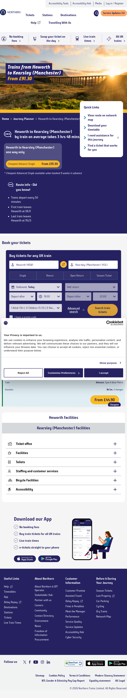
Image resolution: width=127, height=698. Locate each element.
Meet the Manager (75, 615)
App (6, 600)
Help (6, 590)
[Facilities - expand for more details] (63, 456)
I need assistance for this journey (101, 137)
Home (5, 119)
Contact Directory (44, 619)
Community (41, 614)
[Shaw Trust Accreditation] (73, 667)
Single (23, 275)
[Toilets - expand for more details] (63, 465)
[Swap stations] (63, 264)
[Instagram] (42, 666)
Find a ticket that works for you (102, 148)
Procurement (42, 643)
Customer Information (72, 584)
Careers (39, 609)
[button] (96, 13)
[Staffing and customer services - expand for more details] (63, 475)
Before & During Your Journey (106, 584)
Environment (41, 624)
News (38, 629)
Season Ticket (104, 275)
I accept (103, 372)
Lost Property (103, 599)
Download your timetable (97, 127)
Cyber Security (73, 640)
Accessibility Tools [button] (58, 3)
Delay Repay (11, 605)
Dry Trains (101, 615)
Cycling (100, 609)
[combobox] (34, 265)
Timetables (10, 595)
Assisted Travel (73, 599)
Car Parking (102, 604)
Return (50, 275)
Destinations (10, 610)
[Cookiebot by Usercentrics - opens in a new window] (108, 322)
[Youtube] (35, 666)
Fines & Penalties (74, 609)
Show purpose (108, 362)
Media (98, 3)
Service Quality (73, 625)
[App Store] (95, 667)
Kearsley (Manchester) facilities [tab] (63, 431)
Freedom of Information (41, 636)
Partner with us (43, 603)
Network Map (103, 620)
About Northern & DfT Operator (46, 592)
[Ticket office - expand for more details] (63, 447)
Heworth (22, 131)
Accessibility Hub (82, 3)
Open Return (77, 275)
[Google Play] (117, 667)
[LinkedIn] (48, 666)
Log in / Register (115, 3)
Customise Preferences (63, 372)
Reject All (23, 372)
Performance (72, 620)
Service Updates (74, 630)
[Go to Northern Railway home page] (10, 14)
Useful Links (11, 582)
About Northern (44, 582)
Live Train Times (12, 626)
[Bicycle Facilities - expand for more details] (63, 484)
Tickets (8, 621)
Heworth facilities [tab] (63, 421)
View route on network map (102, 117)
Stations (8, 616)
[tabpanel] (63, 471)
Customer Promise (75, 594)
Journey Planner (23, 119)
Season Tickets (104, 594)
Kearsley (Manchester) (53, 131)
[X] (24, 666)
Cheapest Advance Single (33, 164)
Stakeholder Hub (44, 598)
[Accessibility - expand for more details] (63, 493)
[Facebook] (30, 666)
